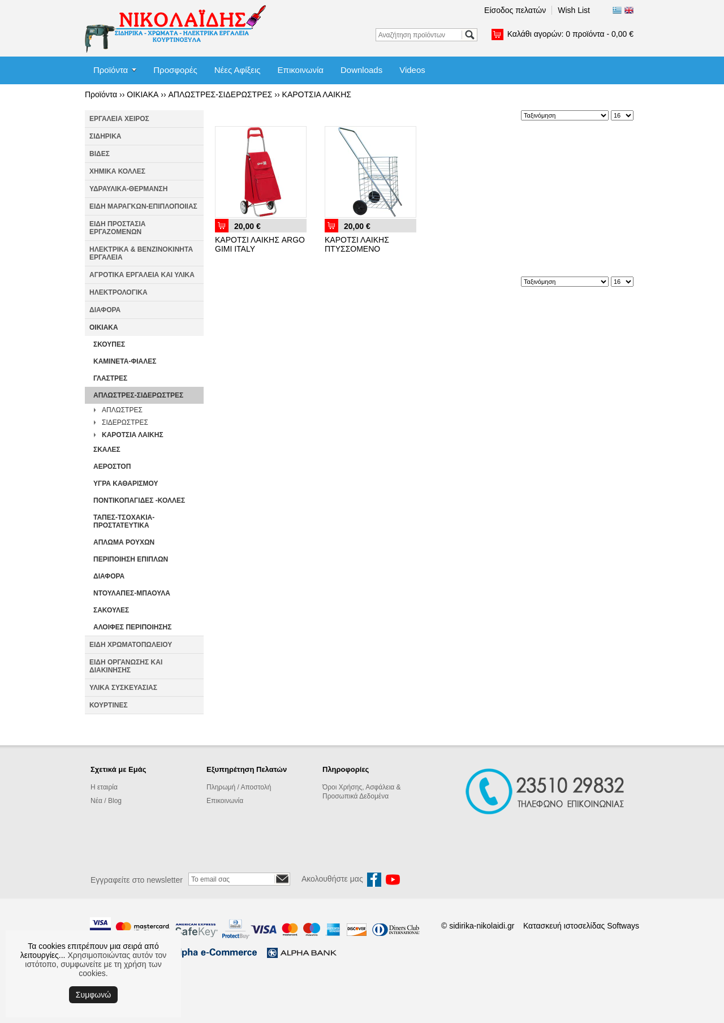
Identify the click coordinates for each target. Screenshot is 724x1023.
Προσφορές (175, 70)
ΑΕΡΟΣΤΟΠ (112, 467)
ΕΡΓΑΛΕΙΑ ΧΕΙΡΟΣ (119, 119)
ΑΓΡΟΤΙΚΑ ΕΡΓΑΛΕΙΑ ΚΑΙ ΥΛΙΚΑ (142, 275)
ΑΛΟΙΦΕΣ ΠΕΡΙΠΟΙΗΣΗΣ (132, 627)
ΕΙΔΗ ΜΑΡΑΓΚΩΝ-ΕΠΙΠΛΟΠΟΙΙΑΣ (143, 206)
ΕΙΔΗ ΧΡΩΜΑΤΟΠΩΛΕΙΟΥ (130, 645)
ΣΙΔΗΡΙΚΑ (105, 136)
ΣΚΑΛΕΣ (106, 450)
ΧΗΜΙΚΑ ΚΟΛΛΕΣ (117, 171)
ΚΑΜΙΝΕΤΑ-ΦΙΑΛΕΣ (125, 361)
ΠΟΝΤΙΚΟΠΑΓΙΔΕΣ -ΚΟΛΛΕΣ (139, 500)
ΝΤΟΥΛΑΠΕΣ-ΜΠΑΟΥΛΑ (131, 593)
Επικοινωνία (301, 70)
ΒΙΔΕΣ (99, 154)
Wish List (574, 10)
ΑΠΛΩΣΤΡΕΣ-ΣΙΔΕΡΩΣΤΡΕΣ (220, 94)
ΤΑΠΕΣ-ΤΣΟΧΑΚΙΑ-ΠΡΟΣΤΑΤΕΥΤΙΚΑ (123, 521)
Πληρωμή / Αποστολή (238, 787)
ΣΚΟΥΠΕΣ (109, 344)
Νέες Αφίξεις (237, 70)
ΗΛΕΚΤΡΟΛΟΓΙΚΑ (118, 292)
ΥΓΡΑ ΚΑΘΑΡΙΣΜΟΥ (125, 483)
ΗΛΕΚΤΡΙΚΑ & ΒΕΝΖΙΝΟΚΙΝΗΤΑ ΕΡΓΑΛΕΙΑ (141, 253)
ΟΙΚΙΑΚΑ (142, 94)
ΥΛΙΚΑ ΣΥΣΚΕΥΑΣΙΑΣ (123, 688)
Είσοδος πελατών (515, 10)
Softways (623, 925)
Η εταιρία (104, 787)
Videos (412, 70)
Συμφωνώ (93, 994)
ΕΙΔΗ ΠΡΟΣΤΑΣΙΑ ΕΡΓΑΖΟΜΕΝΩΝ (117, 228)
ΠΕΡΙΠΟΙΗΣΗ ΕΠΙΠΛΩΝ (130, 559)
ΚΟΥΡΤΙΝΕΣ (108, 705)
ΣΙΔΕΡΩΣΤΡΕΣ (125, 422)
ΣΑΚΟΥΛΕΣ (111, 610)
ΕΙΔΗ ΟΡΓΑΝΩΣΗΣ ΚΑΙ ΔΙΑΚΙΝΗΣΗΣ (125, 666)
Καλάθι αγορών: (570, 33)
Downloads (361, 70)
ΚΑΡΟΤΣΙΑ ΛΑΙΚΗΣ (316, 94)
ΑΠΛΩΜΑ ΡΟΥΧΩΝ (123, 542)
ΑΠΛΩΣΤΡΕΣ (122, 410)
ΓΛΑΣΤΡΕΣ (110, 378)
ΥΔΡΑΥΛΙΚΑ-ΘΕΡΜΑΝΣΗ (128, 189)
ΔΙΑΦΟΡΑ (104, 310)
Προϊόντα (110, 70)
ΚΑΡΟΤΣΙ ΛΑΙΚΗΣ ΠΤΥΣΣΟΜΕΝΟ (357, 244)
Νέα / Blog (106, 801)
